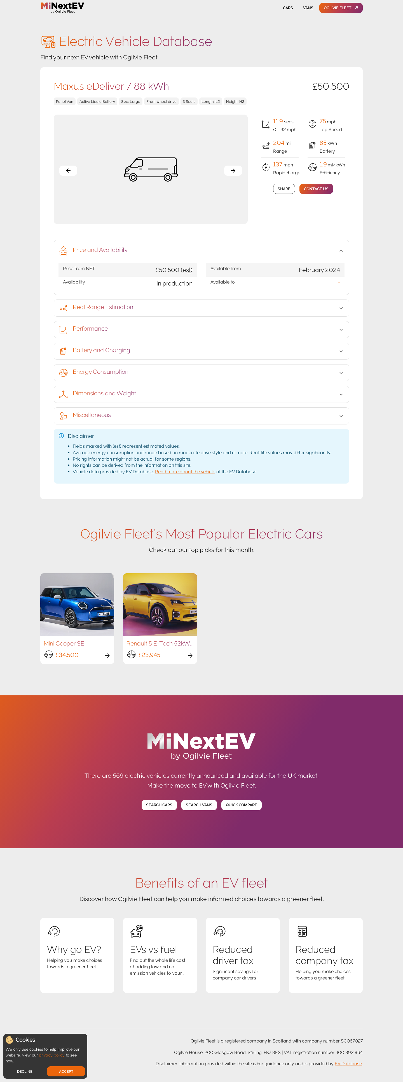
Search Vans (199, 805)
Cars (288, 8)
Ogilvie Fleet (341, 8)
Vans (308, 8)
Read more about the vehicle (185, 471)
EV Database (348, 1063)
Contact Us (316, 189)
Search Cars (159, 805)
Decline (24, 1071)
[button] (201, 250)
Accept (66, 1071)
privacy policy (52, 1055)
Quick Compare (241, 805)
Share (284, 189)
